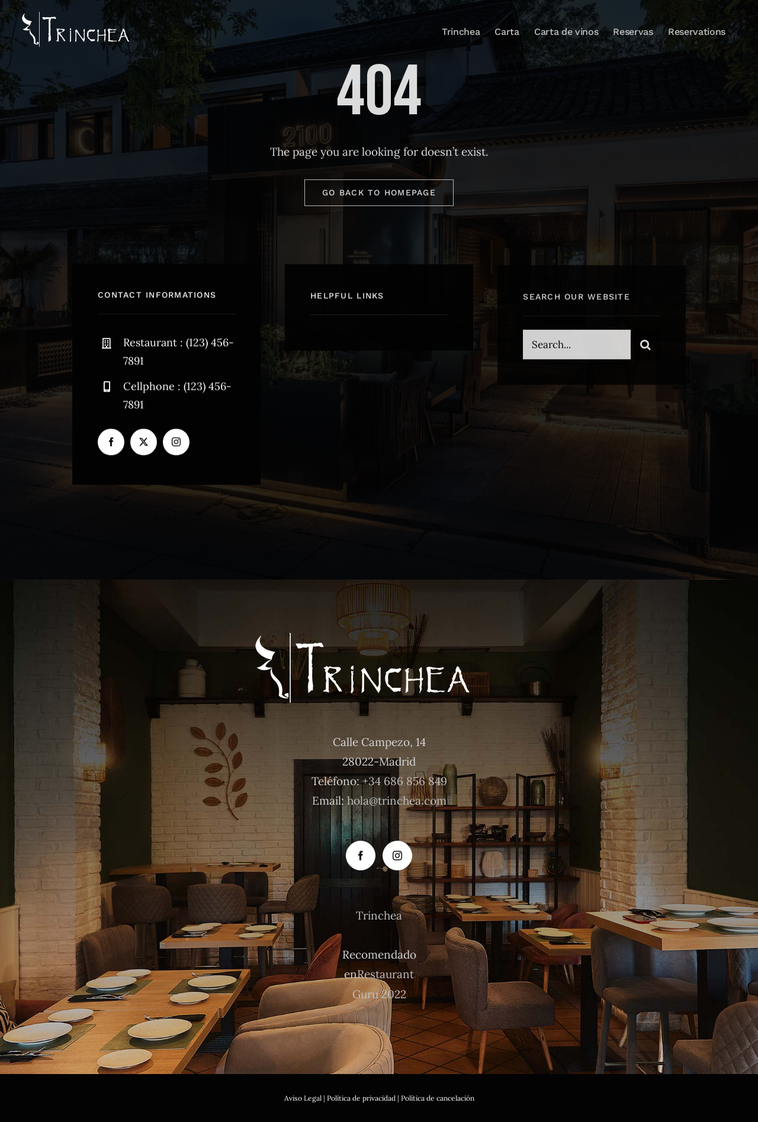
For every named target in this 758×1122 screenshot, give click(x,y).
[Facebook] (360, 855)
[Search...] (577, 347)
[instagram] (176, 443)
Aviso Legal (303, 1098)
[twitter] (143, 443)
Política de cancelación (437, 1098)
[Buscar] (645, 347)
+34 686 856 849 (404, 781)
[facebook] (111, 443)
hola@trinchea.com (397, 800)
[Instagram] (397, 855)
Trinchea (379, 915)
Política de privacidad (361, 1098)
